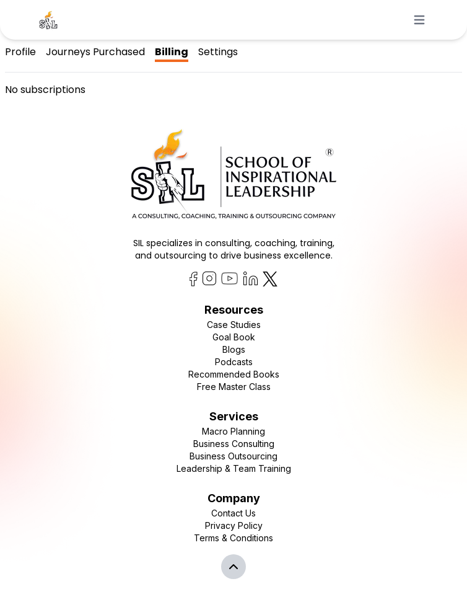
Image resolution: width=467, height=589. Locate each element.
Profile (20, 52)
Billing (171, 52)
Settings (218, 52)
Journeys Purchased (95, 52)
